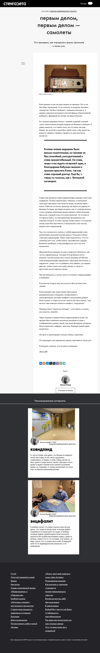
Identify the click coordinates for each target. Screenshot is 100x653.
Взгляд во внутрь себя (55, 599)
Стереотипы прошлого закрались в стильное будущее (21, 613)
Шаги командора (19, 620)
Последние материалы (65, 390)
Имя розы (15, 585)
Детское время (52, 602)
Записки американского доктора (63, 11)
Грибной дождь (18, 599)
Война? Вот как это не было (58, 610)
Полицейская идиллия (55, 581)
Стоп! (13, 574)
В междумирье (52, 606)
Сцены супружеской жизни (23, 588)
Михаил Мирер (45, 442)
